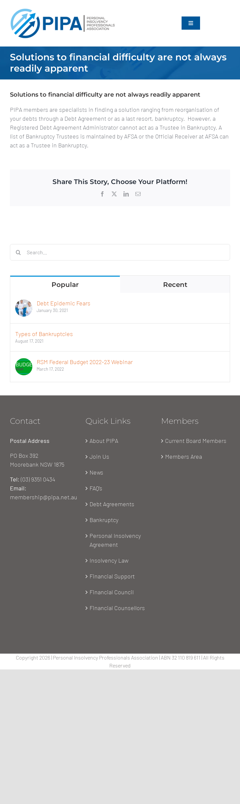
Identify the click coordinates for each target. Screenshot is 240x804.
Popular (65, 285)
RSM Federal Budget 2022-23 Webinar (85, 361)
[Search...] (120, 252)
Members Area (183, 456)
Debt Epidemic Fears (63, 303)
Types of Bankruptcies (44, 333)
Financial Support (112, 576)
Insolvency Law (108, 560)
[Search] (18, 252)
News (96, 472)
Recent (175, 285)
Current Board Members (195, 440)
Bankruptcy (104, 519)
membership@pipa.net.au (43, 497)
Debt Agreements (111, 504)
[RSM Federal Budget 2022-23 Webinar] (23, 362)
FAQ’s (95, 488)
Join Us (99, 456)
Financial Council (111, 592)
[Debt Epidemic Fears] (23, 303)
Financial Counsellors (117, 607)
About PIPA (103, 440)
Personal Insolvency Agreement (115, 540)
